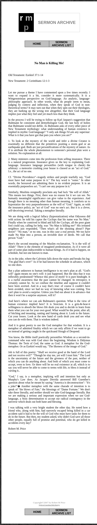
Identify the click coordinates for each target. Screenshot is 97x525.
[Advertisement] (49, 475)
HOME (37, 43)
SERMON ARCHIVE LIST (61, 44)
